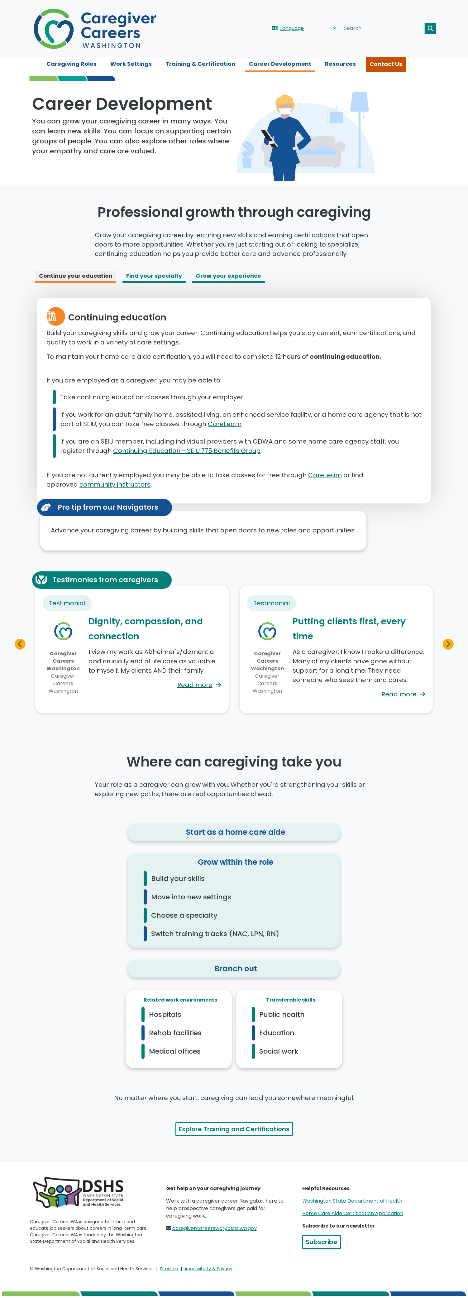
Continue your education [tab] (75, 276)
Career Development (280, 64)
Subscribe (321, 1242)
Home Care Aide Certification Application (352, 1213)
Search (430, 28)
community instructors (114, 484)
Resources (340, 64)
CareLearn (224, 424)
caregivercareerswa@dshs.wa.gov (214, 1228)
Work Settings (131, 64)
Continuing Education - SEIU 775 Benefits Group (186, 450)
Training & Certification (200, 64)
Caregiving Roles (71, 64)
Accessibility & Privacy (208, 1269)
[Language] (308, 28)
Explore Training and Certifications (234, 1129)
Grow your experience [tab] (228, 276)
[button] (20, 644)
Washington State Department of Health (352, 1200)
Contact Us (386, 64)
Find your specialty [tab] (154, 276)
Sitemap (169, 1269)
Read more (195, 684)
